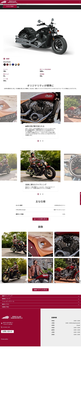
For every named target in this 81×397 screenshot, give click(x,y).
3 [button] (43, 166)
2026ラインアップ (7, 346)
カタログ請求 (10, 22)
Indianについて (6, 349)
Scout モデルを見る (40, 333)
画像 (18, 32)
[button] (5, 142)
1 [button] (38, 166)
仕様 (14, 32)
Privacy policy (4, 389)
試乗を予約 (10, 18)
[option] (40, 141)
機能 (9, 32)
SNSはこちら (5, 355)
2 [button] (40, 166)
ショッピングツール (8, 352)
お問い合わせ (7, 382)
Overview (4, 32)
